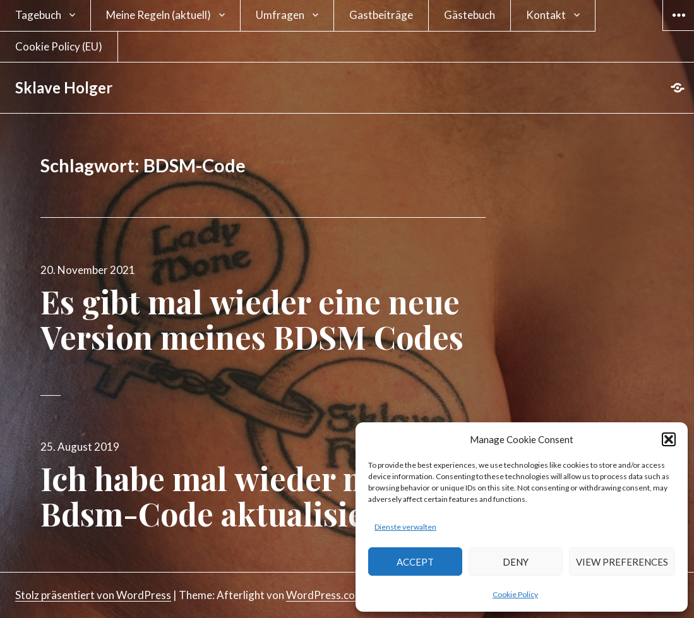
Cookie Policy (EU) (58, 46)
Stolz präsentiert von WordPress (93, 595)
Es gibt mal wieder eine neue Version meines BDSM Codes (252, 319)
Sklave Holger (63, 87)
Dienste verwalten (405, 527)
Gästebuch (469, 14)
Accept (415, 561)
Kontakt (546, 14)
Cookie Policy (515, 594)
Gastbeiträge (381, 14)
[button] (668, 439)
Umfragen (280, 14)
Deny (516, 561)
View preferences (622, 561)
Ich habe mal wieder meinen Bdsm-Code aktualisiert (246, 496)
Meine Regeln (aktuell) (158, 14)
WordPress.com (325, 595)
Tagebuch (38, 14)
